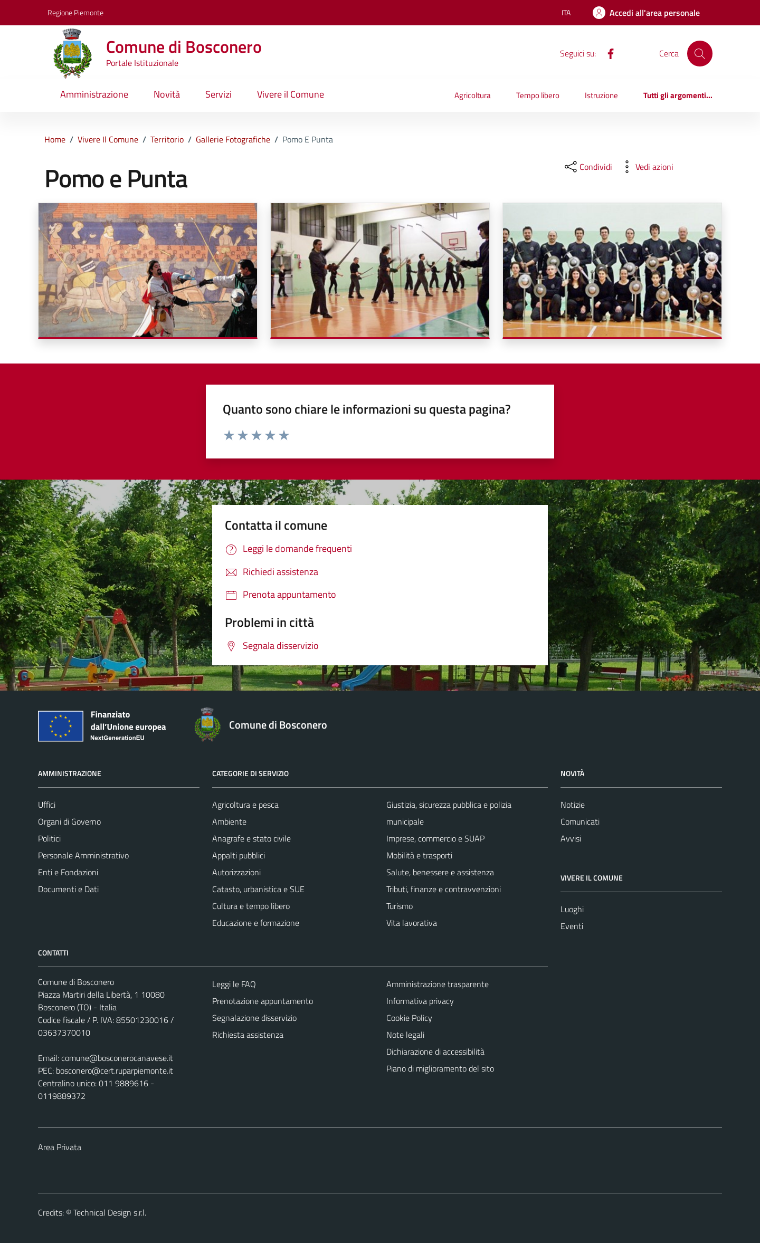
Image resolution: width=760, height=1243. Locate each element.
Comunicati (580, 821)
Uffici (46, 804)
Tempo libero (537, 95)
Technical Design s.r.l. (109, 1212)
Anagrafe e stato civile (251, 838)
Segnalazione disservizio (254, 1017)
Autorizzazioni (236, 872)
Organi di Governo (69, 821)
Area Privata (59, 1147)
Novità (167, 94)
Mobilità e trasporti (419, 855)
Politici (49, 838)
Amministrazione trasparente (437, 984)
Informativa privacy (420, 1001)
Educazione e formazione (255, 922)
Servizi (218, 94)
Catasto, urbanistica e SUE (258, 889)
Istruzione (601, 95)
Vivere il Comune (290, 94)
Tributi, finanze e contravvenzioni (443, 889)
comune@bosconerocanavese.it (117, 1057)
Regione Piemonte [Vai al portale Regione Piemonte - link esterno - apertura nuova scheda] (75, 12)
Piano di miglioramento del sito (440, 1068)
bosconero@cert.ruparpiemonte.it (114, 1070)
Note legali (405, 1034)
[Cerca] (699, 53)
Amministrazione (94, 94)
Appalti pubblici (238, 855)
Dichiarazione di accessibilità (435, 1051)
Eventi (571, 926)
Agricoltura (472, 95)
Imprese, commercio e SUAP (435, 838)
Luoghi (572, 909)
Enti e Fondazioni (68, 872)
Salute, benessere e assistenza (440, 872)
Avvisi (570, 838)
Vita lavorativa (411, 922)
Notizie (572, 804)
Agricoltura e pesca (245, 804)
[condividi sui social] (587, 166)
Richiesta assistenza (247, 1034)
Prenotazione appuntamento (262, 1001)
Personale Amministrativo (83, 855)
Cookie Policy (409, 1017)
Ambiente (229, 821)
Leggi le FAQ (234, 984)
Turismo (399, 906)
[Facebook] (606, 52)
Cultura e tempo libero (251, 906)
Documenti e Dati (68, 889)
